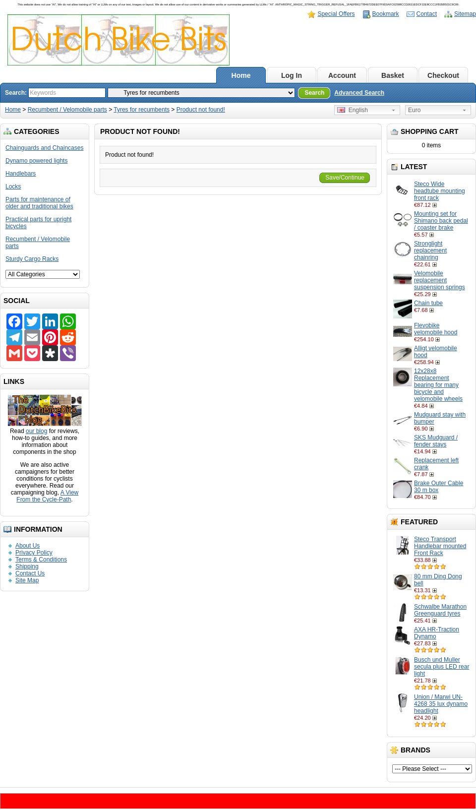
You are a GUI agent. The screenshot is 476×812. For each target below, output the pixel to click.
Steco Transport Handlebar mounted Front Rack (440, 546)
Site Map (27, 580)
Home (241, 75)
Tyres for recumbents (142, 109)
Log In (291, 75)
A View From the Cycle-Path (47, 496)
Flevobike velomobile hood (435, 329)
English (352, 110)
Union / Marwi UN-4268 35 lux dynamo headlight (441, 703)
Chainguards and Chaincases (44, 147)
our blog (36, 431)
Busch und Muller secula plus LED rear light (441, 666)
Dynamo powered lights (36, 160)
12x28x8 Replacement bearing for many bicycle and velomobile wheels (438, 385)
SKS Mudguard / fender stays (436, 441)
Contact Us (30, 573)
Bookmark (385, 13)
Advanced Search (359, 92)
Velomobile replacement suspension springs (439, 280)
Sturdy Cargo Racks (32, 258)
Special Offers (336, 13)
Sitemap (465, 13)
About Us (27, 545)
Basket (392, 75)
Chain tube (428, 303)
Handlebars (20, 173)
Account (342, 75)
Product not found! (201, 109)
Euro (414, 110)
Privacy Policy (34, 552)
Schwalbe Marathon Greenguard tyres (440, 610)
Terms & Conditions (41, 559)
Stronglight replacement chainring (430, 250)
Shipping (27, 566)
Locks (13, 186)
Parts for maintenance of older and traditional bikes (39, 203)
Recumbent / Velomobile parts (67, 109)
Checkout (443, 75)
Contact (426, 13)
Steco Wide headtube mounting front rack (439, 191)
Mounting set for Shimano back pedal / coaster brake (441, 220)
